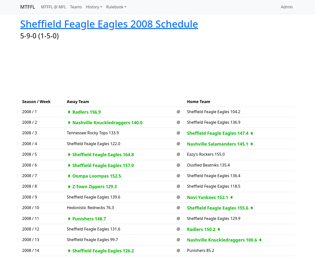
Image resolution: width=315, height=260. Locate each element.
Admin (287, 7)
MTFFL (27, 6)
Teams (76, 7)
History (92, 7)
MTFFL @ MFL (53, 7)
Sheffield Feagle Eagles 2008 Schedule (109, 24)
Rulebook (115, 7)
